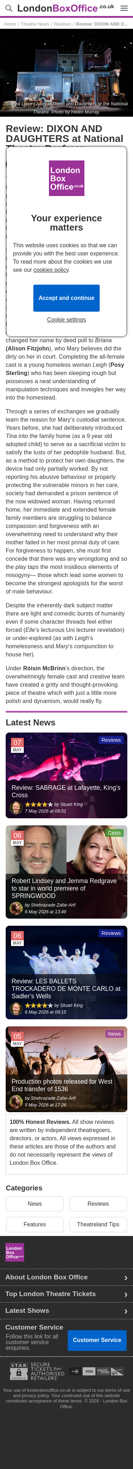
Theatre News (35, 24)
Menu (122, 4)
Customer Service (97, 1340)
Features (35, 1224)
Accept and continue (66, 298)
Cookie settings (66, 320)
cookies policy (51, 270)
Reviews (62, 24)
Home (10, 24)
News (35, 1204)
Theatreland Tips (98, 1224)
